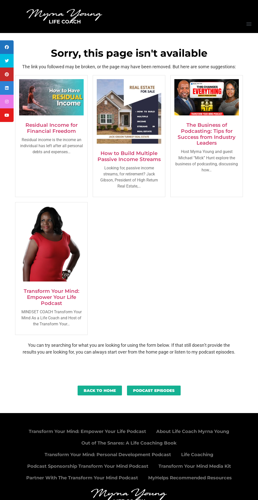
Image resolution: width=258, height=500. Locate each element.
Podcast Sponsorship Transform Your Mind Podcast (87, 466)
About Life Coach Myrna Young (192, 431)
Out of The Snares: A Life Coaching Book (129, 443)
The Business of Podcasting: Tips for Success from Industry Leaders (207, 134)
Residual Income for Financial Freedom (51, 128)
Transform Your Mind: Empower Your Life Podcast (51, 297)
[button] (249, 24)
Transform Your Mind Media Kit (194, 466)
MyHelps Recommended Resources (190, 478)
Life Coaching (197, 454)
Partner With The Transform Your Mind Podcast (82, 478)
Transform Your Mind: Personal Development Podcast (108, 454)
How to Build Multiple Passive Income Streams (129, 156)
